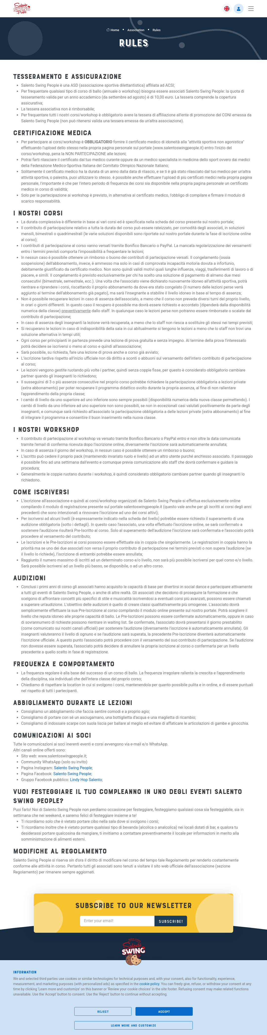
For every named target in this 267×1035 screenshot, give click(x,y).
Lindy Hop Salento (86, 780)
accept (164, 1011)
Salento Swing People (73, 768)
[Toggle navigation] (250, 8)
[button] (227, 9)
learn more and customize (133, 1025)
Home (112, 30)
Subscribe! (171, 921)
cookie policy (149, 984)
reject (103, 1011)
